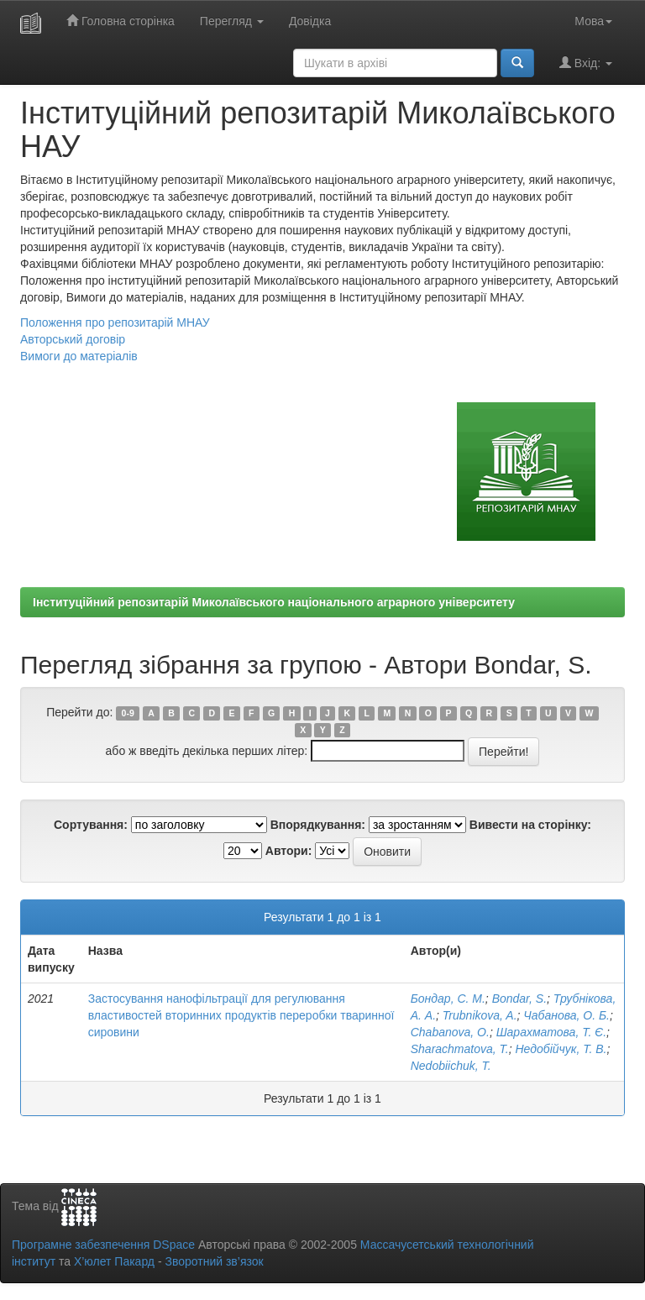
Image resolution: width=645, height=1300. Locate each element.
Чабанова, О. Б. (566, 1015)
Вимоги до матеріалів (79, 356)
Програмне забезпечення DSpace (103, 1244)
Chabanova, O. (450, 1032)
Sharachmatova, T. (460, 1049)
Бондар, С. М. (448, 998)
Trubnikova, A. (480, 1015)
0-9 (128, 713)
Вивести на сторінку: (530, 824)
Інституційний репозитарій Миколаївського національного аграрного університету (274, 602)
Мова (593, 21)
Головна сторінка (120, 20)
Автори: (288, 850)
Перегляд (232, 21)
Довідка (310, 21)
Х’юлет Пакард (114, 1261)
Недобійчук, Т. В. (561, 1049)
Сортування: (91, 824)
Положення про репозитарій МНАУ (115, 322)
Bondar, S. (519, 998)
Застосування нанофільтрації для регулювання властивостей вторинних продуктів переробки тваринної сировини (241, 1015)
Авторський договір (72, 339)
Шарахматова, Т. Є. (551, 1032)
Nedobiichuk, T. (451, 1065)
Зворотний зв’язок (214, 1261)
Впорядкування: (317, 824)
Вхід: (585, 62)
